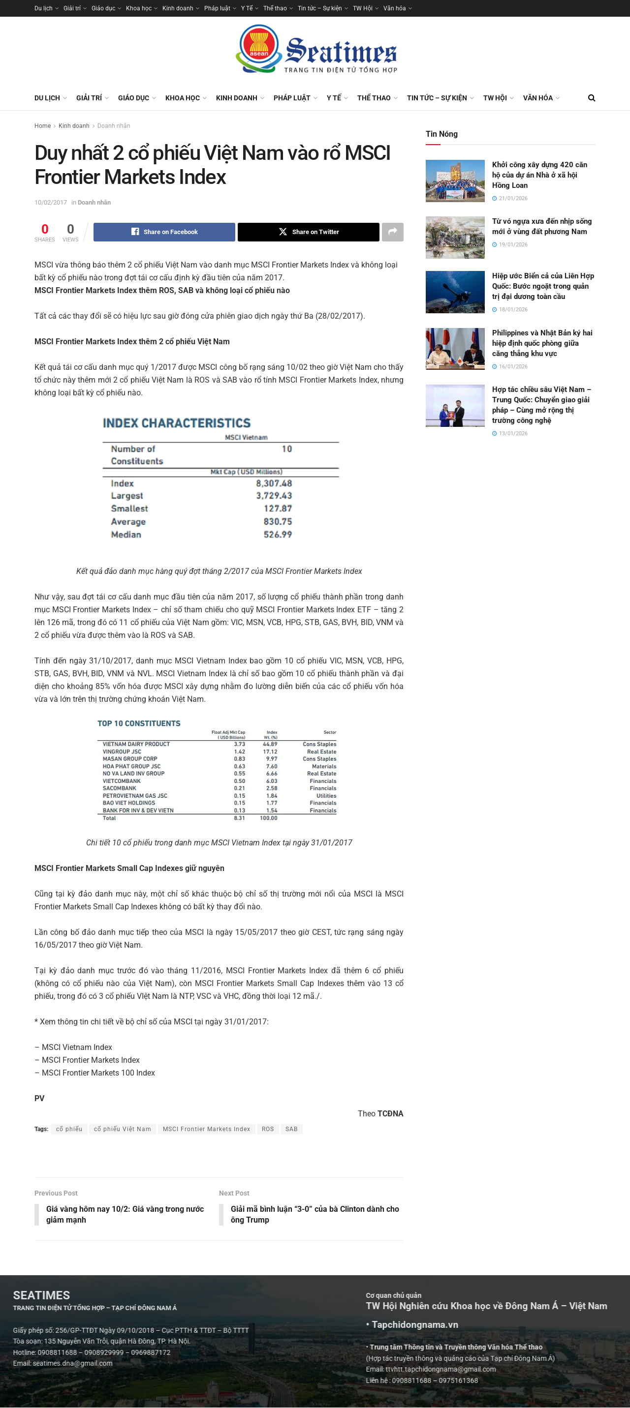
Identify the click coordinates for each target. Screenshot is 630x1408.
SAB (291, 1129)
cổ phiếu (69, 1129)
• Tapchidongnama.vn (552, 1325)
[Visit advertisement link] (219, 1157)
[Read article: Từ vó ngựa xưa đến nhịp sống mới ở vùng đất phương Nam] (455, 237)
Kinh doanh (177, 8)
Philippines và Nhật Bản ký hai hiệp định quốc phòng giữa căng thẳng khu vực (542, 343)
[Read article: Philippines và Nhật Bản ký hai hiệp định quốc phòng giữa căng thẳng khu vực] (455, 349)
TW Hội (363, 8)
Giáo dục (103, 8)
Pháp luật (217, 8)
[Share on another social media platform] (393, 232)
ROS (268, 1129)
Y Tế (246, 8)
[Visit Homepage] (315, 51)
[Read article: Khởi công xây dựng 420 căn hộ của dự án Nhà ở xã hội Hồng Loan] (455, 181)
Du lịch (43, 8)
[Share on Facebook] (164, 232)
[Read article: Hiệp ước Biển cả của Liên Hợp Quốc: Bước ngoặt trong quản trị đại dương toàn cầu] (455, 292)
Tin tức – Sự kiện (320, 8)
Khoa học (139, 8)
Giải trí (72, 8)
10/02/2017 (50, 202)
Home (42, 125)
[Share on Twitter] (308, 232)
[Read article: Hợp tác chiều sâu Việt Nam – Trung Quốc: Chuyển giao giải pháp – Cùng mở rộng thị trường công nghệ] (455, 406)
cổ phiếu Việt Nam (123, 1129)
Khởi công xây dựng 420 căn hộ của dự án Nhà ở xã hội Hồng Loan (539, 175)
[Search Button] (592, 98)
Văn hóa (394, 8)
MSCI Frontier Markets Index (207, 1129)
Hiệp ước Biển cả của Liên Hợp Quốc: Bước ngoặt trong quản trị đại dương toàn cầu (543, 286)
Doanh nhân (113, 125)
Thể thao (275, 8)
